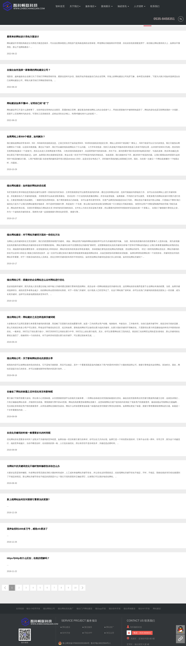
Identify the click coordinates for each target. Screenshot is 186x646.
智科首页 (60, 6)
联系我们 (154, 6)
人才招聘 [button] (139, 6)
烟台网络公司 (49, 608)
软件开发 (66, 633)
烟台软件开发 (115, 608)
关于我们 (75, 6)
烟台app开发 (100, 608)
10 (75, 588)
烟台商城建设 (129, 608)
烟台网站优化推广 (66, 608)
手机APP (88, 633)
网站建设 (157, 608)
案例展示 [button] (107, 6)
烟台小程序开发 (33, 608)
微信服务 (88, 627)
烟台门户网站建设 (84, 608)
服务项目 (90, 6)
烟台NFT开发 (144, 608)
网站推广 (110, 627)
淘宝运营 (110, 633)
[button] (181, 18)
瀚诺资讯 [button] (123, 6)
